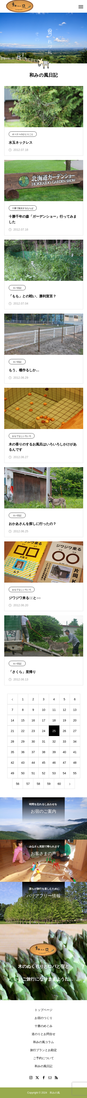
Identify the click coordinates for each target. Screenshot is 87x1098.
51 (33, 773)
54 (64, 773)
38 (43, 752)
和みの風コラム (43, 1042)
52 (43, 773)
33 (64, 741)
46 (54, 762)
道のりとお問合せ (43, 1034)
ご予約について (43, 1058)
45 (43, 762)
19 (64, 720)
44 (33, 762)
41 (75, 752)
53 (54, 773)
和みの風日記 (43, 1066)
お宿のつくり (43, 1018)
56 (17, 783)
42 (12, 762)
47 (64, 762)
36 (23, 752)
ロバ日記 (17, 288)
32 (54, 741)
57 (28, 783)
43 (23, 762)
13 (75, 710)
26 (64, 731)
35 (12, 752)
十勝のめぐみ (43, 1026)
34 (75, 741)
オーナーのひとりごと (22, 134)
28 (12, 741)
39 (54, 752)
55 (75, 773)
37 (33, 752)
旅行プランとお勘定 (43, 1050)
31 (43, 741)
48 (75, 762)
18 (54, 720)
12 (64, 710)
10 (43, 710)
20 (75, 720)
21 (12, 731)
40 (64, 752)
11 (54, 710)
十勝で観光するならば (22, 208)
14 (12, 720)
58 (38, 783)
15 (23, 720)
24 (43, 731)
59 (49, 783)
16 (33, 720)
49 (12, 773)
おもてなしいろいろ (21, 436)
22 (23, 731)
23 (33, 731)
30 (33, 741)
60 (59, 783)
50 (23, 773)
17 (43, 720)
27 (75, 731)
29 (23, 741)
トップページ (43, 1010)
